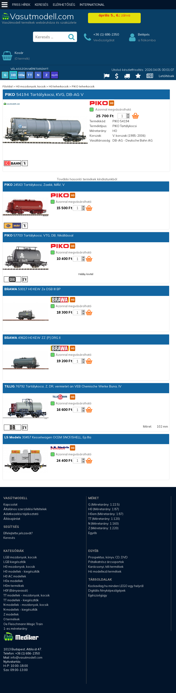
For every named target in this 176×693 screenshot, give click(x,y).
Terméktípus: (98, 126)
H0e (21, 75)
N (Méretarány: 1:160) (103, 523)
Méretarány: (98, 131)
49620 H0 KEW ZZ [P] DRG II (32, 338)
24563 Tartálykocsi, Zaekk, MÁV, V (34, 185)
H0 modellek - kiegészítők (21, 571)
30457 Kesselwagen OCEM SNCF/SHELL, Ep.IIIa (47, 437)
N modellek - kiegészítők (20, 609)
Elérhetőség (64, 5)
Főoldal (8, 86)
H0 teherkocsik (59, 86)
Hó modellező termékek (104, 571)
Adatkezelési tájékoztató (20, 514)
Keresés (41, 5)
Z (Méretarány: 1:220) (103, 528)
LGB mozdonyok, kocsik (20, 557)
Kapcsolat (10, 504)
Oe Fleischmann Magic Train (23, 624)
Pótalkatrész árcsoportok (106, 562)
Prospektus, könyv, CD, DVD (108, 557)
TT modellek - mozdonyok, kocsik (26, 595)
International (92, 5)
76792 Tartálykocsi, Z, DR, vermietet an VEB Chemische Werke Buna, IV (62, 386)
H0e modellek (13, 581)
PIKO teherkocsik (83, 86)
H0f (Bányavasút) (15, 590)
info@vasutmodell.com (26, 657)
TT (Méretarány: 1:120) (104, 518)
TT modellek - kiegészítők (21, 600)
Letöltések (166, 76)
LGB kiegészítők (14, 562)
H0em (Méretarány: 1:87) (105, 514)
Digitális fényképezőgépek (107, 590)
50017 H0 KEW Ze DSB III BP (32, 289)
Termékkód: (98, 121)
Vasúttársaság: (100, 140)
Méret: (147, 426)
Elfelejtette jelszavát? (18, 533)
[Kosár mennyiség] (122, 116)
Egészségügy (97, 595)
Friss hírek (21, 5)
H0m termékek (13, 585)
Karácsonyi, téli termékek (106, 566)
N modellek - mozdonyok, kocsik (26, 605)
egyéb (55, 74)
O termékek (11, 619)
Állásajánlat (11, 518)
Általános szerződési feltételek (25, 509)
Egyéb (92, 533)
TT (30, 75)
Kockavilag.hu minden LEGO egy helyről (115, 586)
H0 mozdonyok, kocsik (31, 86)
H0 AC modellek (14, 576)
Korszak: (96, 135)
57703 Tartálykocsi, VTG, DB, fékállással (38, 235)
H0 (13, 75)
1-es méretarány (15, 628)
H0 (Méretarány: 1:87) (103, 509)
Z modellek (11, 614)
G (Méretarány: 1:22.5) (104, 504)
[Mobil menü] (4, 4)
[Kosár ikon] (135, 116)
